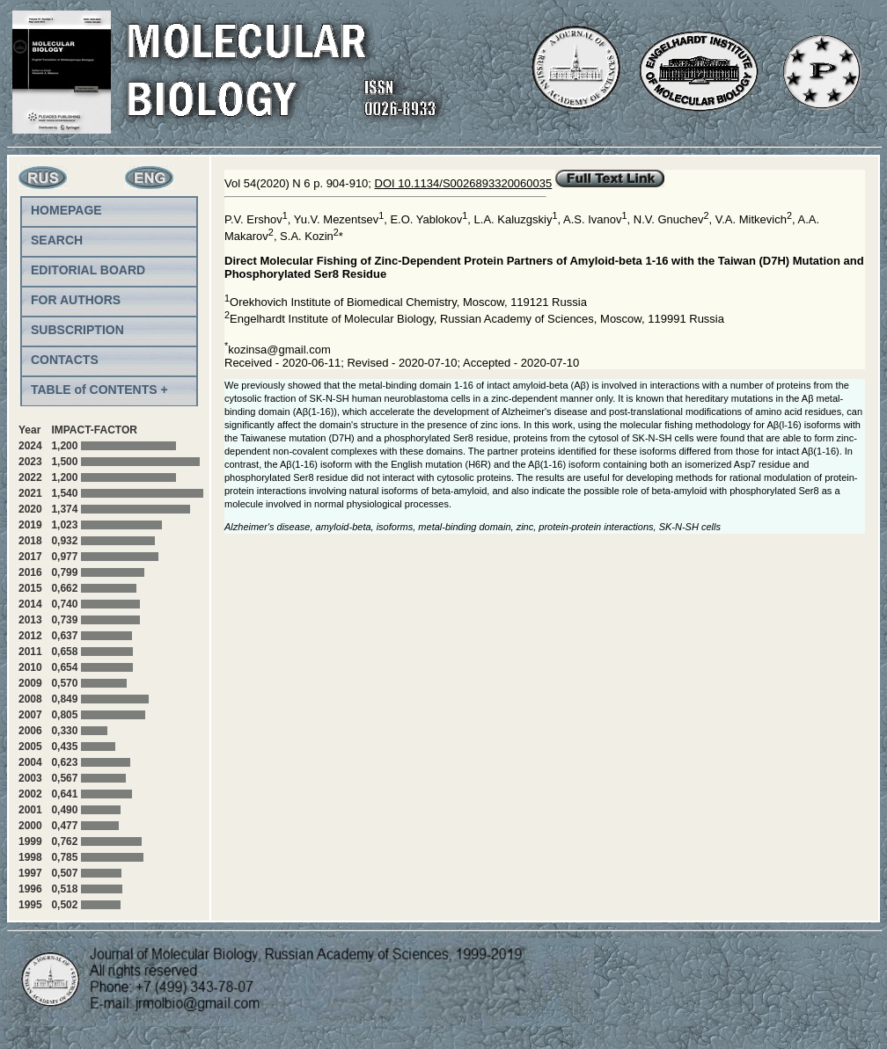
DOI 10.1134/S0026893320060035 (464, 183)
